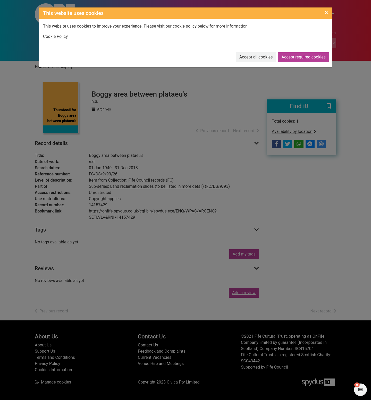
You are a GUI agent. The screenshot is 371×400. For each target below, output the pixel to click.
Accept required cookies (303, 57)
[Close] (326, 12)
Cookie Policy (55, 36)
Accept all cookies (256, 57)
